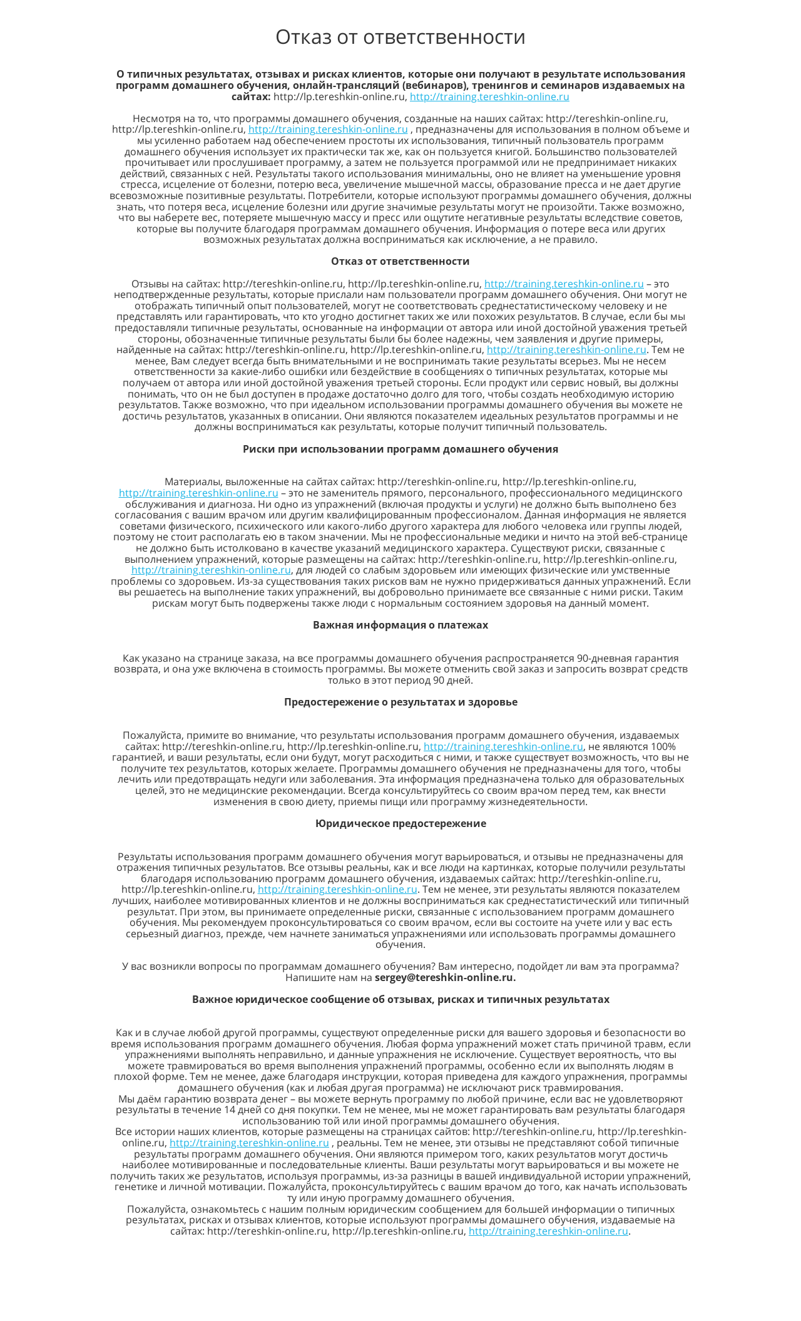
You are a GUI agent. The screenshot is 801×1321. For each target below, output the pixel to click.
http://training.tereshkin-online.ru (489, 96)
